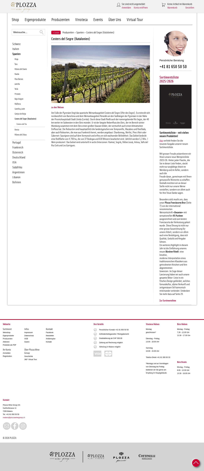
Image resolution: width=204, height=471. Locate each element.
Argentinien (18, 172)
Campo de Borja (20, 114)
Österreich (17, 152)
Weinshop (6, 332)
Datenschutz (29, 336)
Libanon (16, 177)
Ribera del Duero (21, 69)
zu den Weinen (57, 107)
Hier (161, 140)
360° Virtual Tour (30, 359)
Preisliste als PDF (9, 345)
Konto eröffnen (141, 7)
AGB (26, 339)
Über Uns (114, 20)
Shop (15, 20)
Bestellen (189, 7)
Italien (15, 49)
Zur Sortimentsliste (168, 300)
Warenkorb (172, 7)
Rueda (17, 74)
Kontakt (49, 342)
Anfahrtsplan (50, 339)
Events (98, 20)
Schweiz (16, 44)
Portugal (16, 142)
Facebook (49, 332)
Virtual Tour (135, 20)
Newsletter (50, 336)
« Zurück (56, 33)
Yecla (16, 89)
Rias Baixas (19, 79)
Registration (7, 356)
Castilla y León (20, 109)
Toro (16, 64)
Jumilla (17, 84)
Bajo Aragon (19, 99)
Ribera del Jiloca (20, 135)
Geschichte (28, 356)
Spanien (16, 54)
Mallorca (18, 104)
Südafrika (17, 167)
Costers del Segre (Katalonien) (25, 119)
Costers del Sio (22, 124)
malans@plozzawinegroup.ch (14, 417)
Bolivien (16, 182)
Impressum (28, 332)
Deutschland (18, 157)
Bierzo (17, 130)
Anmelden (126, 7)
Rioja (16, 59)
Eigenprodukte (35, 20)
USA (14, 162)
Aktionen (6, 342)
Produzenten (60, 20)
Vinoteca (81, 20)
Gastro (26, 342)
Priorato (17, 94)
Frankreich (17, 147)
